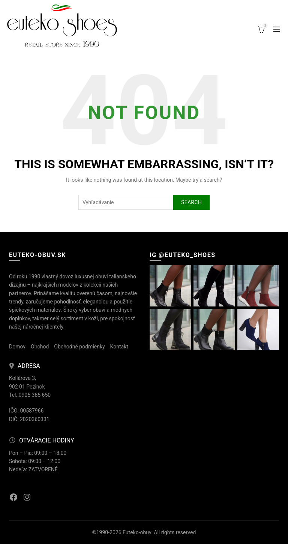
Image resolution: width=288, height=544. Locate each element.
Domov (17, 347)
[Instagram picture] (170, 286)
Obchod (40, 347)
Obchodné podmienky (79, 347)
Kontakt (119, 347)
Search (191, 202)
